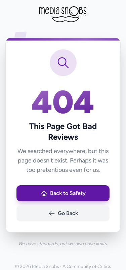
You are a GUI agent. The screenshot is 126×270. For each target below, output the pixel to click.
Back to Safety (63, 193)
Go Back (63, 213)
